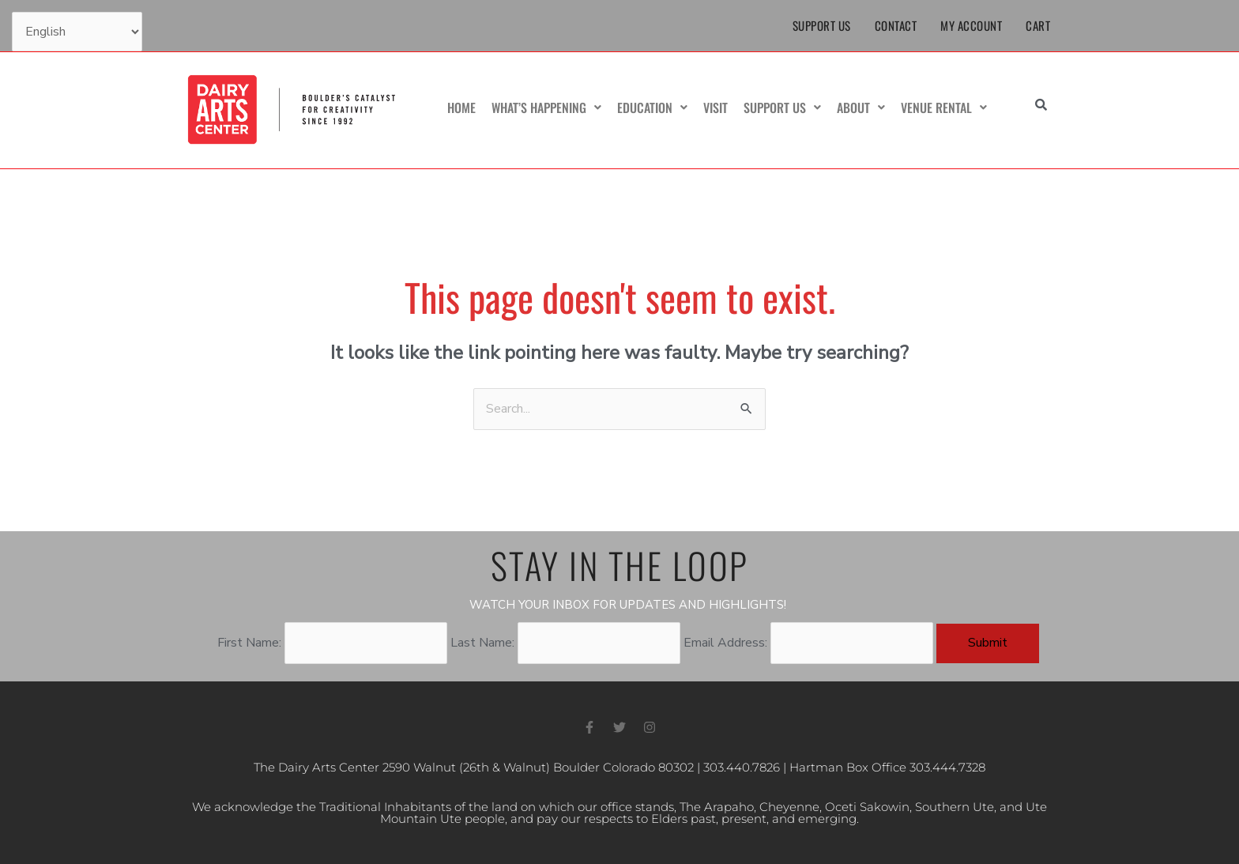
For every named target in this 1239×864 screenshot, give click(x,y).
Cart (1038, 25)
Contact (896, 25)
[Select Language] (77, 31)
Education (652, 107)
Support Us (822, 25)
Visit (715, 107)
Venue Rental (944, 107)
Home (461, 107)
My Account (971, 25)
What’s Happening (546, 107)
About (861, 107)
